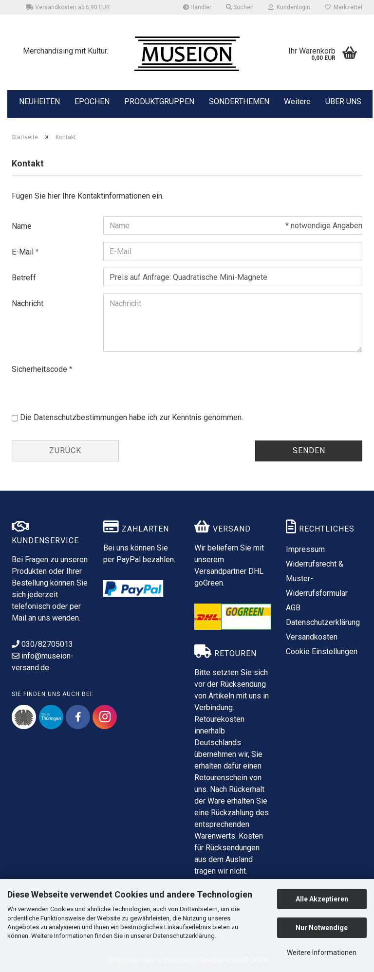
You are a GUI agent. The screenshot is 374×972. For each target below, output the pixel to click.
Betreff (24, 277)
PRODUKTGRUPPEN (159, 101)
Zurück (65, 450)
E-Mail (24, 252)
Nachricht (27, 303)
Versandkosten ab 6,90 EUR (68, 7)
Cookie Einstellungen (321, 651)
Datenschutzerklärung (184, 935)
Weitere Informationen (321, 952)
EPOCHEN (92, 101)
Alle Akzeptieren (322, 899)
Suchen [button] (240, 7)
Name (22, 226)
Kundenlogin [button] (289, 7)
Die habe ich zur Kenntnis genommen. (131, 417)
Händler (197, 7)
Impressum (305, 549)
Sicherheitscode (40, 369)
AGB (293, 607)
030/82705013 (42, 644)
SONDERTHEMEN (239, 101)
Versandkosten (311, 637)
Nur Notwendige (322, 928)
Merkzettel (343, 7)
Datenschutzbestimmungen (80, 417)
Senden (309, 450)
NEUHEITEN (39, 101)
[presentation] (177, 378)
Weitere (297, 101)
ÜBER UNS (343, 101)
